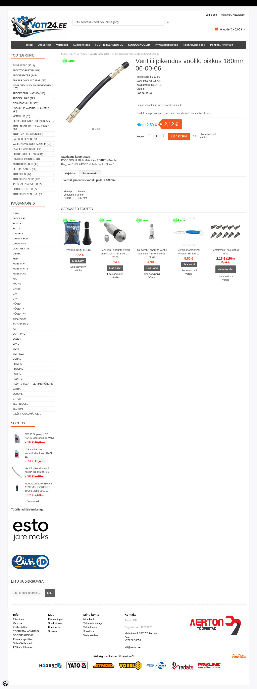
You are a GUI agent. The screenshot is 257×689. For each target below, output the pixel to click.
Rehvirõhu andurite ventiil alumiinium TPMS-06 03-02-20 (115, 253)
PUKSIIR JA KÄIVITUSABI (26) (29, 80)
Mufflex (18, 353)
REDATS (17, 378)
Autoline (19, 218)
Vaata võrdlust (91, 635)
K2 (14, 328)
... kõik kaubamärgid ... (27, 414)
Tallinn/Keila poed (194, 44)
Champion (19, 243)
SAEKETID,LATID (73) (25, 139)
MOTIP (16, 348)
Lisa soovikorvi (208, 134)
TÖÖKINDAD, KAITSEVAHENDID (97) (31, 127)
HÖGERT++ (19, 313)
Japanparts (20, 323)
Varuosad (62, 44)
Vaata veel (33, 501)
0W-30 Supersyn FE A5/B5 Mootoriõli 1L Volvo (39, 436)
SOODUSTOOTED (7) (25, 189)
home (64, 54)
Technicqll (20, 404)
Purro (17, 373)
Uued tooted (54, 627)
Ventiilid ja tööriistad (99, 54)
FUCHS (17, 283)
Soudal (17, 393)
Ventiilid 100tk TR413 (78, 249)
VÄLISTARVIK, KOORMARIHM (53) (32, 144)
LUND (16, 343)
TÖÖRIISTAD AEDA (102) (26, 179)
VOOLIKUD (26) (21, 116)
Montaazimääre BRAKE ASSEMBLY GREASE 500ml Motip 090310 (38, 487)
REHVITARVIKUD (78, 54)
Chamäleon (20, 238)
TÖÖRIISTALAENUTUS (109, 44)
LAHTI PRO (19, 333)
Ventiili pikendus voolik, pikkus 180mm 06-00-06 (135, 54)
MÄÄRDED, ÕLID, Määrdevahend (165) (33, 87)
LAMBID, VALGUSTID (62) (27, 149)
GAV (15, 293)
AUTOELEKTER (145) (25, 75)
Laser (16, 338)
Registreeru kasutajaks (232, 14)
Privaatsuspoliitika (166, 44)
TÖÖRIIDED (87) (22, 174)
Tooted (28, 44)
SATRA (16, 388)
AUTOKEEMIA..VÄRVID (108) (29, 93)
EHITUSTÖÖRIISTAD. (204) (28, 154)
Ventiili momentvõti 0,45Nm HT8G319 (189, 251)
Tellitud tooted (90, 627)
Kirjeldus (70, 173)
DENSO (17, 253)
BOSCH (17, 223)
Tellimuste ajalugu (92, 623)
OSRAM (17, 358)
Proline (18, 368)
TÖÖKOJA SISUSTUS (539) (28, 134)
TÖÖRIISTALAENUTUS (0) (27, 194)
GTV (15, 298)
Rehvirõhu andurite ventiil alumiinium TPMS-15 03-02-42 (152, 253)
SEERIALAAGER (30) (24, 169)
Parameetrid (90, 173)
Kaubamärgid (55, 619)
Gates (17, 288)
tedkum (18, 409)
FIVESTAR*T (20, 263)
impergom (19, 318)
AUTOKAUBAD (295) (24, 98)
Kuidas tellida (81, 44)
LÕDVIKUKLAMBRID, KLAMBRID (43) (31, 110)
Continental (21, 248)
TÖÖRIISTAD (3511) (24, 65)
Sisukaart (53, 631)
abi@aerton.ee (133, 647)
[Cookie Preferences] (5, 683)
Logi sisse (211, 14)
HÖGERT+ (18, 308)
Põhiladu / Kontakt (221, 44)
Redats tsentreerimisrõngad (33, 383)
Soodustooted (55, 623)
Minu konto (89, 619)
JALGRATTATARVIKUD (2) (27, 184)
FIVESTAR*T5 (20, 268)
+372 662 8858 (133, 640)
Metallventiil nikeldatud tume (225, 251)
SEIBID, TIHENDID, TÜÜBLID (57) (31, 121)
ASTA (16, 213)
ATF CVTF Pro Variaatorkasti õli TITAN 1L (38, 453)
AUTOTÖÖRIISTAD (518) (26, 70)
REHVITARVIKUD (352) (25, 103)
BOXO (16, 228)
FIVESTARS (19, 273)
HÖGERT (18, 303)
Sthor (17, 398)
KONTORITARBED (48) (25, 164)
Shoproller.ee (239, 656)
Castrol (18, 233)
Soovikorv (88, 631)
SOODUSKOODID (139, 44)
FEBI (15, 258)
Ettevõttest (44, 44)
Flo (15, 278)
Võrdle (203, 137)
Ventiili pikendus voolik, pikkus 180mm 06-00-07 (39, 470)
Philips (17, 363)
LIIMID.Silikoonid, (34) (26, 159)
